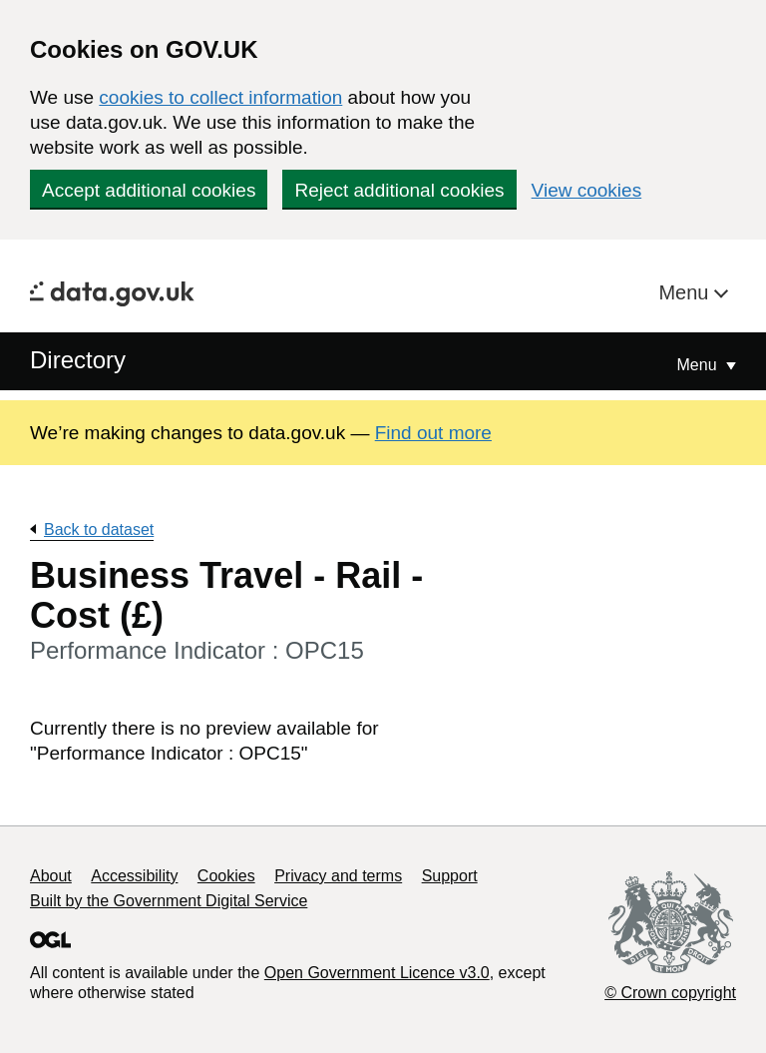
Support (450, 875)
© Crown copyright (670, 992)
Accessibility (134, 875)
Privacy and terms (338, 875)
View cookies (587, 190)
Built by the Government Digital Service (168, 900)
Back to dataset (99, 529)
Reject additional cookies (399, 190)
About (51, 875)
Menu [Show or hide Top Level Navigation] (699, 364)
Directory (78, 359)
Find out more (433, 432)
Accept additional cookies (148, 190)
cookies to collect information (220, 97)
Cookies (226, 875)
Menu (686, 292)
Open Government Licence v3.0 (377, 972)
